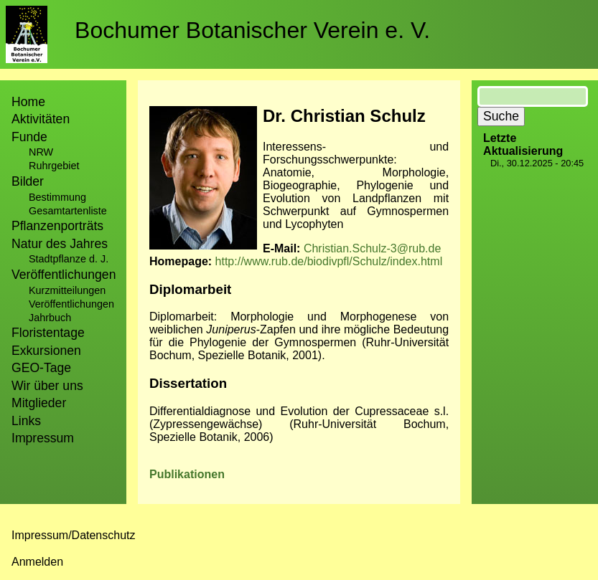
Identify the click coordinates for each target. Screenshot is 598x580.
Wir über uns (47, 386)
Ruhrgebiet (54, 165)
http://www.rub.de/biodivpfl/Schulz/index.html (329, 261)
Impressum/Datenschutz (73, 535)
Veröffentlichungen (71, 304)
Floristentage (48, 332)
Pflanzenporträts (57, 226)
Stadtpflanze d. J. (68, 259)
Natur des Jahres (59, 244)
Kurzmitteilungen (67, 290)
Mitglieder (38, 403)
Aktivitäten (40, 119)
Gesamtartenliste (68, 211)
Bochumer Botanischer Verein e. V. (252, 30)
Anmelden (37, 562)
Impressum (42, 438)
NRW (41, 152)
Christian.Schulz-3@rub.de (372, 248)
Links (26, 421)
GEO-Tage (41, 368)
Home (28, 102)
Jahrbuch (50, 317)
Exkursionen (46, 350)
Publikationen (187, 474)
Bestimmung (57, 197)
